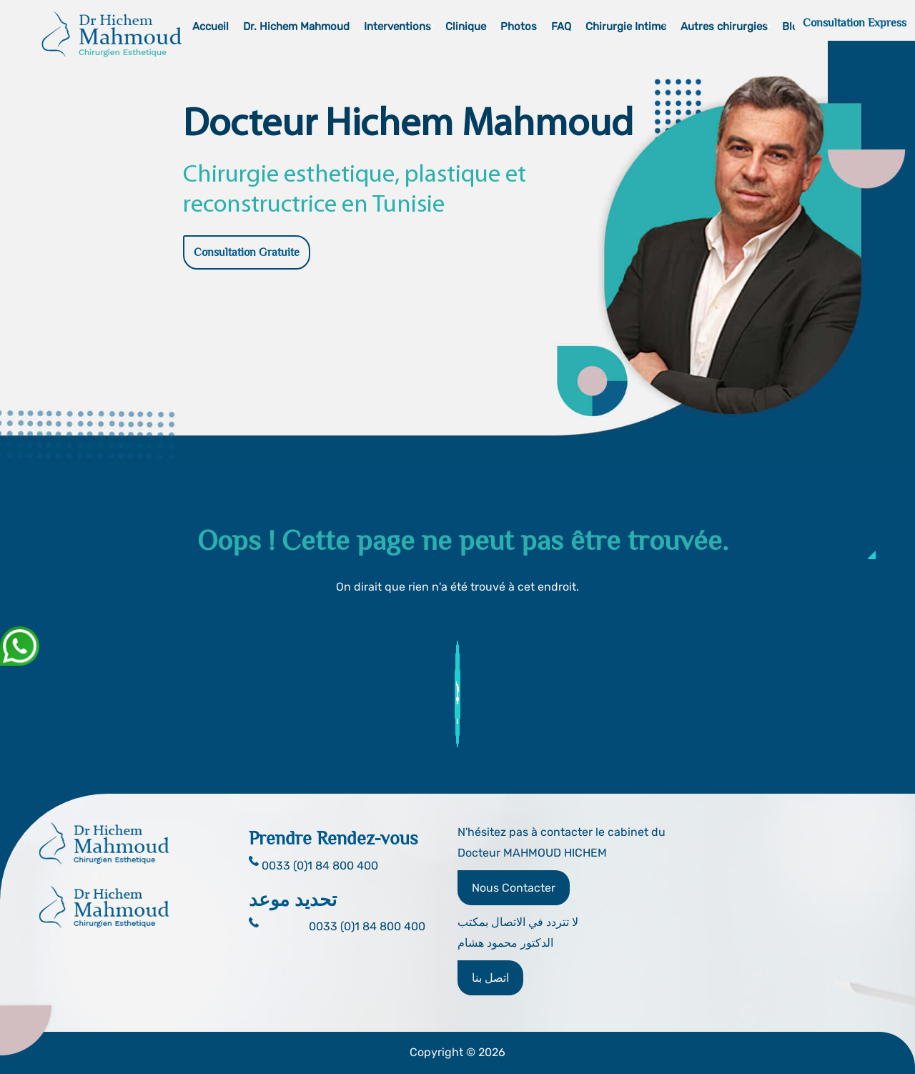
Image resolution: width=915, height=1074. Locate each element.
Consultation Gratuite (247, 252)
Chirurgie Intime (625, 26)
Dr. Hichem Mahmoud (296, 26)
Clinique (465, 26)
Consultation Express (854, 22)
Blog (793, 26)
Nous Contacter (513, 888)
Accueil (210, 26)
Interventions (397, 26)
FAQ (561, 26)
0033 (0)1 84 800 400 (367, 926)
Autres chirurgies (724, 26)
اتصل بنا (490, 978)
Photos (518, 26)
